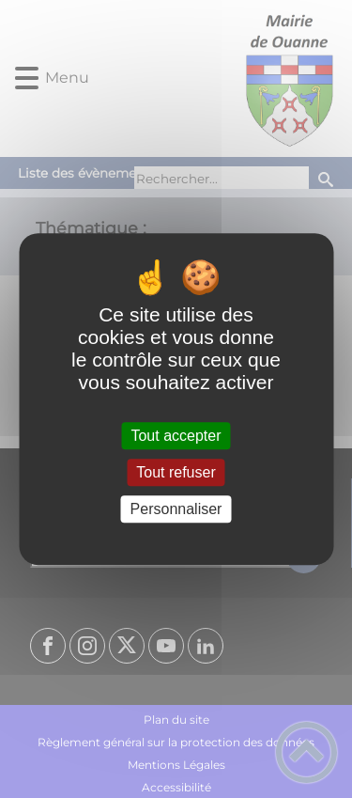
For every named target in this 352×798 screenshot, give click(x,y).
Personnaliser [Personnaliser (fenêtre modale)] (176, 509)
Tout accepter (175, 436)
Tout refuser (175, 472)
